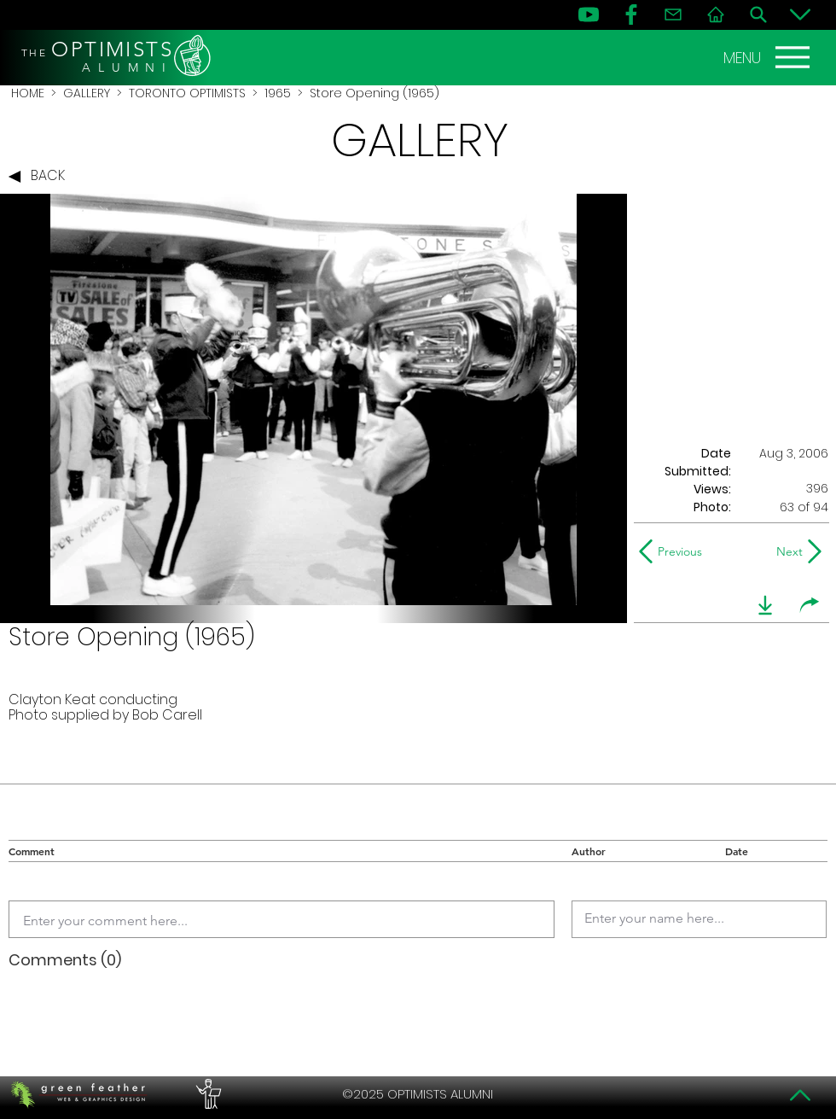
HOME (27, 93)
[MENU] (768, 57)
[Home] (715, 14)
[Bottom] (800, 14)
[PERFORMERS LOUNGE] (206, 1094)
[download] (765, 605)
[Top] (800, 1095)
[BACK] (41, 177)
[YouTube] (588, 14)
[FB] (631, 14)
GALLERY (86, 93)
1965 (277, 93)
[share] (809, 605)
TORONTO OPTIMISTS (187, 93)
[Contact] (673, 14)
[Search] (758, 14)
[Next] (786, 551)
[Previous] (674, 551)
